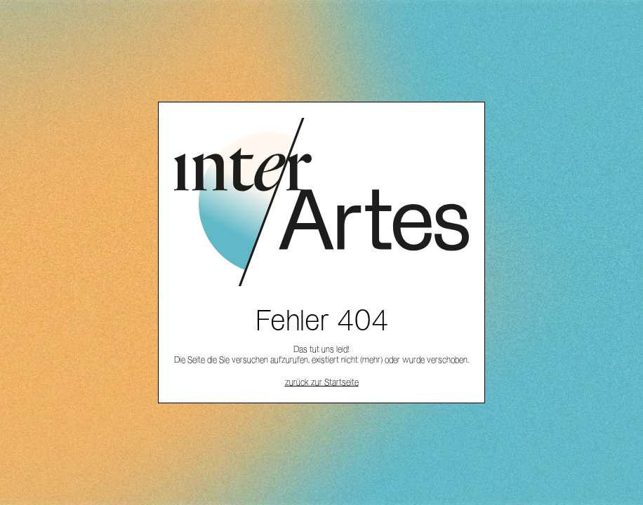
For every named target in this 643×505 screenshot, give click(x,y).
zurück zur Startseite (322, 381)
